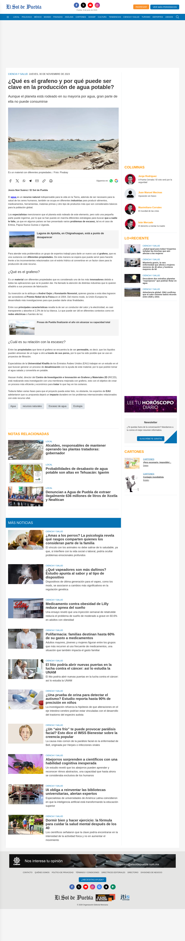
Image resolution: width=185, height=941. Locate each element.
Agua (13, 406)
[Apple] (106, 887)
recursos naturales (32, 406)
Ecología (77, 406)
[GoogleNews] (99, 887)
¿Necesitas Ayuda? (92, 879)
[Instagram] (97, 5)
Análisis (69, 17)
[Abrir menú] (8, 17)
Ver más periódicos (165, 7)
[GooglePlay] (113, 887)
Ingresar (141, 7)
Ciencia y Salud (131, 17)
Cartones (81, 17)
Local (16, 17)
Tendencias (115, 17)
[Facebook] (76, 5)
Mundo (47, 17)
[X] (83, 5)
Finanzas (57, 17)
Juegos (169, 17)
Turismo (146, 17)
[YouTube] (90, 5)
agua (14, 197)
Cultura (102, 17)
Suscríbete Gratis (150, 438)
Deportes (158, 17)
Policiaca (27, 17)
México (37, 17)
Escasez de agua (57, 406)
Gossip (92, 17)
